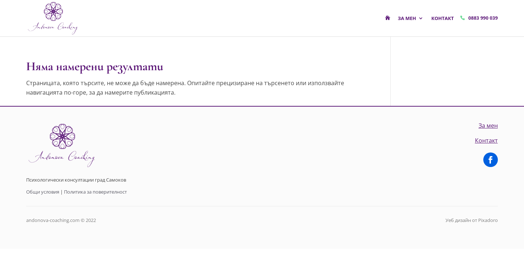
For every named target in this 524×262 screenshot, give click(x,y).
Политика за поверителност (95, 191)
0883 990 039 (483, 18)
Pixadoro (488, 220)
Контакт (442, 18)
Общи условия (42, 191)
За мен (407, 18)
